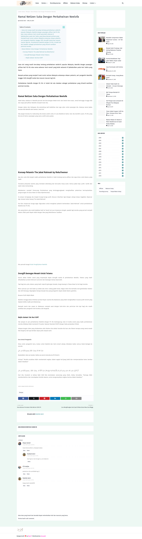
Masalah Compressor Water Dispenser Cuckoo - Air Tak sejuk (114, 40)
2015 (111, 165)
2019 (111, 154)
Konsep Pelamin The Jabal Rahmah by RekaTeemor (38, 52)
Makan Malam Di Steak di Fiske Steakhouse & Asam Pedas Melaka (114, 122)
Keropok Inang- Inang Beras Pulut (114, 76)
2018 (111, 156)
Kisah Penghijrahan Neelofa (38, 264)
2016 (111, 162)
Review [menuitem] (44, 3)
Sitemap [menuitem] (84, 3)
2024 (111, 140)
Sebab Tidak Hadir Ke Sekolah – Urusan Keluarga (114, 85)
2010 (111, 175)
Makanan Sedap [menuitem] (75, 3)
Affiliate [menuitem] (65, 3)
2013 (111, 170)
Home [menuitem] (37, 3)
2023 (111, 143)
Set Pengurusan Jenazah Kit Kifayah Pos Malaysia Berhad (114, 103)
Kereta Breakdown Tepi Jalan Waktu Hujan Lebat (113, 59)
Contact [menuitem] (92, 3)
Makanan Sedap (110, 188)
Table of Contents (25, 27)
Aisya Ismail (27, 443)
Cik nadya (26, 466)
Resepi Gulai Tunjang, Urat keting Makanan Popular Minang (114, 50)
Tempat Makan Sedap (116, 191)
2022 (111, 146)
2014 (111, 167)
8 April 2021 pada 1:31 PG (32, 455)
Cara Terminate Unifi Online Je (114, 68)
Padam (28, 450)
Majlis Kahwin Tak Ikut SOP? (34, 58)
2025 (111, 137)
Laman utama (21, 11)
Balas (24, 450)
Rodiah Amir (23, 20)
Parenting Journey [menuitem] (55, 3)
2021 (111, 148)
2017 (111, 159)
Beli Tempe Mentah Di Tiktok (112, 93)
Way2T (30, 536)
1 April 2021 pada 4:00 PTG (28, 444)
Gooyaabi (43, 536)
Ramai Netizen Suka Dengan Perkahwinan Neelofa (37, 49)
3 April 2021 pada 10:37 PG (28, 468)
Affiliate (101, 188)
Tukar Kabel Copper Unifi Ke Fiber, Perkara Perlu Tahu (114, 112)
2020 (111, 151)
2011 (111, 173)
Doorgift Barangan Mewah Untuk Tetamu (37, 55)
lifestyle (28, 11)
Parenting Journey (103, 191)
